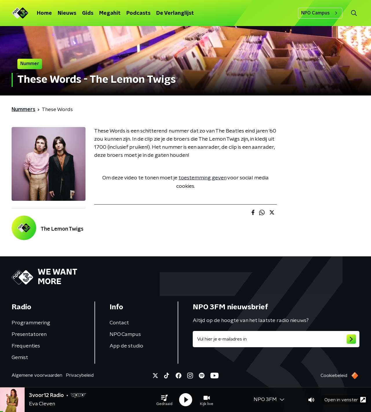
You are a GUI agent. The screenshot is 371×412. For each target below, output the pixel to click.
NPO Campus (320, 13)
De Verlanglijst (175, 13)
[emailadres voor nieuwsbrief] (276, 339)
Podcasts (138, 13)
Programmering (31, 322)
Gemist (20, 357)
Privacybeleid (80, 375)
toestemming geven (202, 178)
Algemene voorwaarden (37, 375)
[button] (164, 400)
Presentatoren (29, 334)
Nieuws (67, 13)
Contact (119, 322)
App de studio (126, 346)
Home (44, 13)
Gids (87, 13)
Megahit (110, 13)
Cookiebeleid (334, 375)
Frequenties (26, 346)
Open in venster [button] (345, 399)
